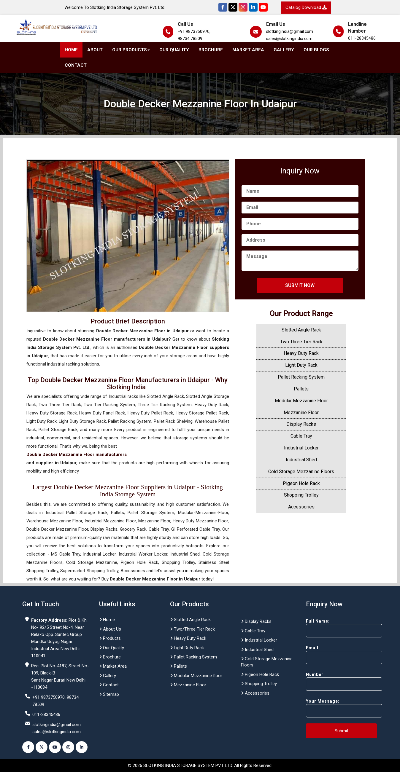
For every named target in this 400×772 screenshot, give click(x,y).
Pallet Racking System (301, 377)
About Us (110, 629)
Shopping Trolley (301, 495)
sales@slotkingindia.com (289, 38)
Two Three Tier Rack (301, 341)
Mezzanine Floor (301, 412)
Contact (76, 65)
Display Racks (301, 424)
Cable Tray (301, 436)
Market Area (248, 49)
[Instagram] (243, 7)
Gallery (284, 49)
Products (110, 638)
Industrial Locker (301, 448)
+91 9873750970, (194, 31)
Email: (333, 654)
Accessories (301, 507)
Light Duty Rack (301, 365)
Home (71, 49)
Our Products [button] (131, 49)
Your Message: (333, 708)
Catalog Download (306, 7)
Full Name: (333, 628)
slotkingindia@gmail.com (289, 31)
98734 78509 (190, 38)
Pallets (301, 389)
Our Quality (174, 49)
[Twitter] (232, 7)
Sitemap (109, 694)
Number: (333, 681)
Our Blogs (316, 49)
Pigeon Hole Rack (301, 483)
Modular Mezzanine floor (196, 675)
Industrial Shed (301, 459)
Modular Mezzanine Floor (301, 400)
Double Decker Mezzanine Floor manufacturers (76, 454)
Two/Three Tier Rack (192, 629)
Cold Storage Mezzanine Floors (301, 471)
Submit (341, 730)
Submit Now (300, 285)
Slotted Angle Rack (301, 330)
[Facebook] (222, 7)
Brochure (211, 49)
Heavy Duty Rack (301, 353)
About (95, 49)
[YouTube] (263, 7)
